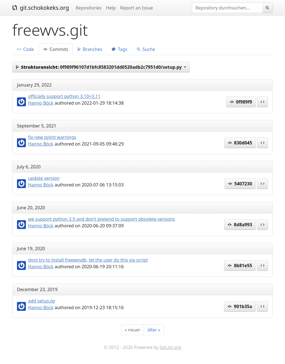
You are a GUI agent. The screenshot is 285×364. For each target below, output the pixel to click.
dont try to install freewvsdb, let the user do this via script (88, 260)
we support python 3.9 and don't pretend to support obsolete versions (101, 219)
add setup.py (41, 301)
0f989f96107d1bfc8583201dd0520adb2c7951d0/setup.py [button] (99, 67)
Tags (119, 49)
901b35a (240, 306)
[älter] (154, 329)
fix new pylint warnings (52, 137)
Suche (146, 49)
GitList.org (170, 347)
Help (111, 8)
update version (44, 178)
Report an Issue (136, 8)
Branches (90, 49)
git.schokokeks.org (40, 7)
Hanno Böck (40, 103)
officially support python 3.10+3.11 (64, 96)
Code (25, 49)
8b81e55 (240, 265)
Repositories (89, 8)
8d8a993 (240, 225)
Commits (55, 49)
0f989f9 (241, 102)
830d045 (240, 143)
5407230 (240, 184)
